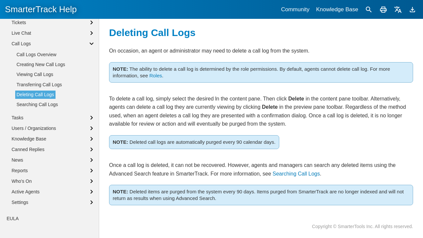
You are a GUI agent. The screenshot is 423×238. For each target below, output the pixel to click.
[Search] (369, 9)
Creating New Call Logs (41, 98)
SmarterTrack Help (41, 9)
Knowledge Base (337, 9)
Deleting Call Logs (35, 128)
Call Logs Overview (37, 88)
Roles (155, 75)
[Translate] (398, 9)
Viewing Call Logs (35, 108)
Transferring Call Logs (39, 118)
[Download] (412, 9)
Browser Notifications (33, 23)
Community (295, 9)
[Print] (383, 9)
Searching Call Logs (296, 174)
